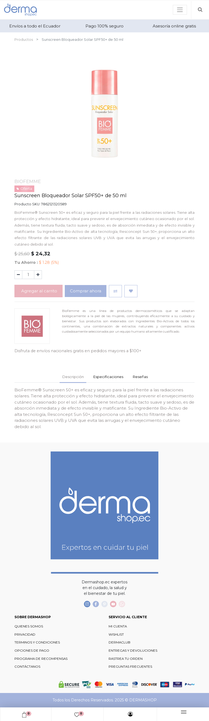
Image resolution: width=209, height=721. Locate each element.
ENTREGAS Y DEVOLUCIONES (133, 650)
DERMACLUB (119, 642)
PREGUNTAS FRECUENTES (130, 667)
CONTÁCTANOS (27, 667)
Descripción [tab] (73, 377)
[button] (115, 291)
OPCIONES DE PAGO (31, 650)
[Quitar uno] (18, 274)
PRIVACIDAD (24, 634)
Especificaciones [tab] (108, 377)
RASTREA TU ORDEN (126, 659)
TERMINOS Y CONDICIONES (37, 642)
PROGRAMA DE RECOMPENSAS (40, 659)
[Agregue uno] (38, 274)
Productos (23, 39)
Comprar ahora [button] (85, 290)
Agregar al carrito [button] (38, 290)
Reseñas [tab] (140, 377)
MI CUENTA (118, 626)
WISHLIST (116, 634)
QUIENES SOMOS (28, 626)
